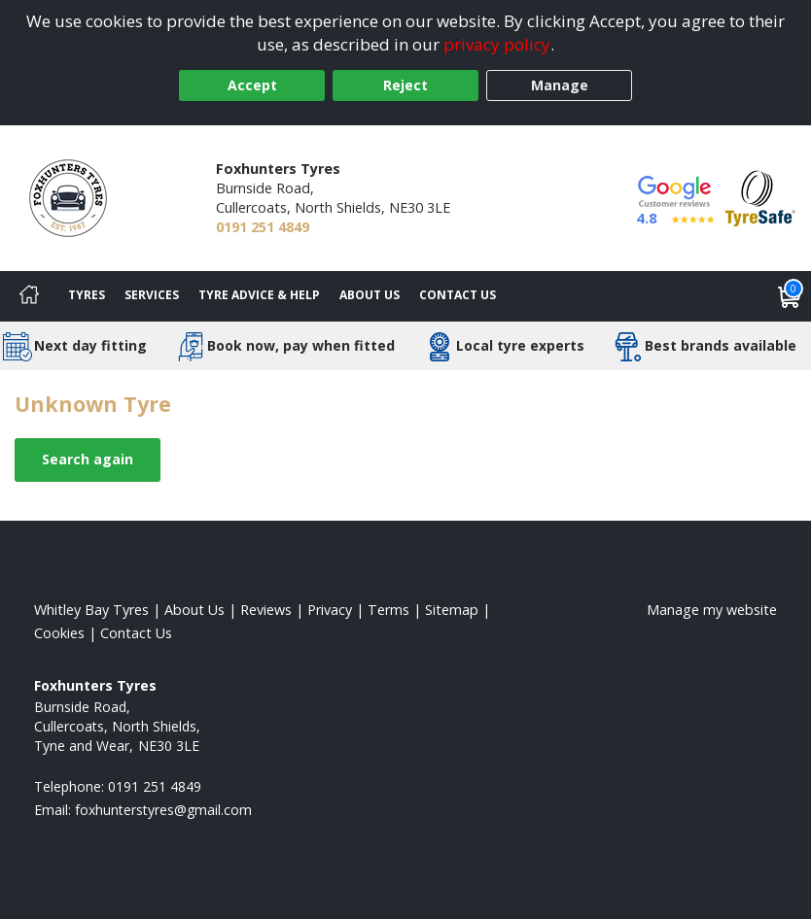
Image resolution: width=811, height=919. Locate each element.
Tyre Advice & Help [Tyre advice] (259, 295)
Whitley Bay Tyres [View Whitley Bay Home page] (91, 609)
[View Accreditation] (760, 196)
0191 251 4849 (262, 227)
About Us (369, 295)
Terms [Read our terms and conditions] (388, 609)
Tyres (86, 295)
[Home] (29, 296)
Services (151, 295)
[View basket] (789, 296)
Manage (559, 85)
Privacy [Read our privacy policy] (329, 609)
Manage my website (712, 609)
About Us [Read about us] (194, 609)
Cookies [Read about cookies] (59, 633)
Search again (87, 459)
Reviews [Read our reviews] (266, 609)
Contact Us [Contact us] (457, 295)
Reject (405, 85)
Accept (252, 85)
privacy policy (496, 44)
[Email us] (163, 809)
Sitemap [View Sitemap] (451, 609)
